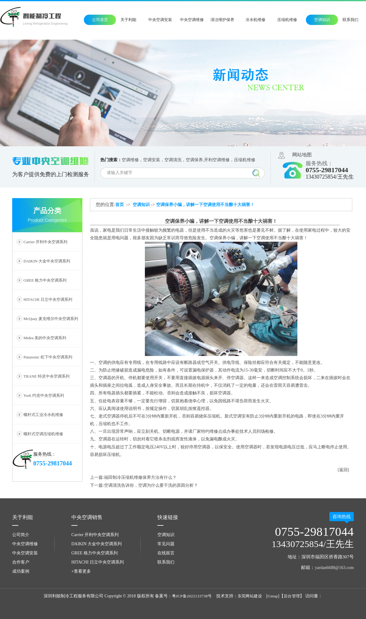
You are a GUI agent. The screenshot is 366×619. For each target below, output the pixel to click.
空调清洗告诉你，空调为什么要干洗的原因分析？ (151, 485)
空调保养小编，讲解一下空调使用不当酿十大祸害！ (205, 204)
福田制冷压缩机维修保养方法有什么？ (140, 477)
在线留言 (165, 553)
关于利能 (128, 19)
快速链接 (167, 517)
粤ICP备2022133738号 (192, 596)
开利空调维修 (217, 160)
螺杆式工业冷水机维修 (43, 414)
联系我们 (350, 19)
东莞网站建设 (250, 596)
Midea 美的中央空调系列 (44, 338)
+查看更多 (81, 571)
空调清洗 (172, 160)
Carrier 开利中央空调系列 (45, 242)
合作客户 (20, 562)
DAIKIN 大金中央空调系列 (46, 261)
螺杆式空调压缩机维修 (43, 434)
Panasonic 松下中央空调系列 (47, 357)
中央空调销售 (86, 517)
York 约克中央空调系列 (43, 395)
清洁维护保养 (222, 19)
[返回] (343, 470)
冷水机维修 (255, 19)
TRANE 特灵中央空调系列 (46, 376)
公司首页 (100, 19)
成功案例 (20, 571)
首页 (119, 204)
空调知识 (322, 19)
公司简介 (20, 534)
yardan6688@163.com (334, 567)
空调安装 (151, 160)
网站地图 (302, 154)
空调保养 (194, 160)
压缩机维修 (287, 19)
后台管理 (292, 596)
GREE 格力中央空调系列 (44, 280)
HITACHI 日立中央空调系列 (47, 299)
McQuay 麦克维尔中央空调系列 (50, 318)
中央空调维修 (192, 19)
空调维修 (130, 160)
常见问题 (165, 544)
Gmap (273, 596)
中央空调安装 (160, 19)
